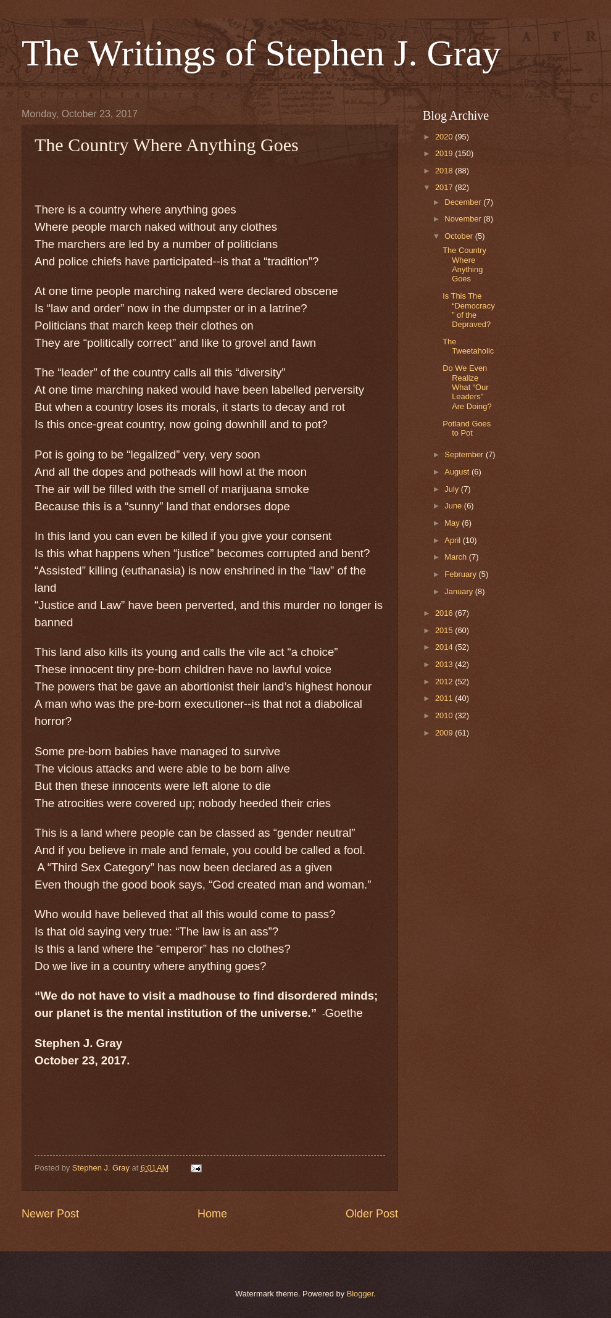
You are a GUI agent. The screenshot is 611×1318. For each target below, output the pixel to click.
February (461, 574)
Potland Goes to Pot (467, 428)
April (453, 540)
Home (212, 1214)
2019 (445, 153)
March (456, 557)
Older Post (372, 1214)
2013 (445, 664)
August (458, 471)
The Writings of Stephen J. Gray (261, 53)
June (454, 505)
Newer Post (50, 1214)
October (459, 236)
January (459, 591)
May (453, 523)
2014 (445, 647)
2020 (445, 136)
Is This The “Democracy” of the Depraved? (468, 310)
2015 (445, 630)
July (452, 489)
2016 (445, 613)
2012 (445, 681)
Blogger (360, 1293)
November (463, 218)
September (465, 454)
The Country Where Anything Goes (464, 264)
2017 (445, 187)
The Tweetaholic (468, 346)
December (463, 202)
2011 (445, 698)
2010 (445, 715)
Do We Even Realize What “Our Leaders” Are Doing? (467, 387)
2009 (445, 732)
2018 (445, 170)
